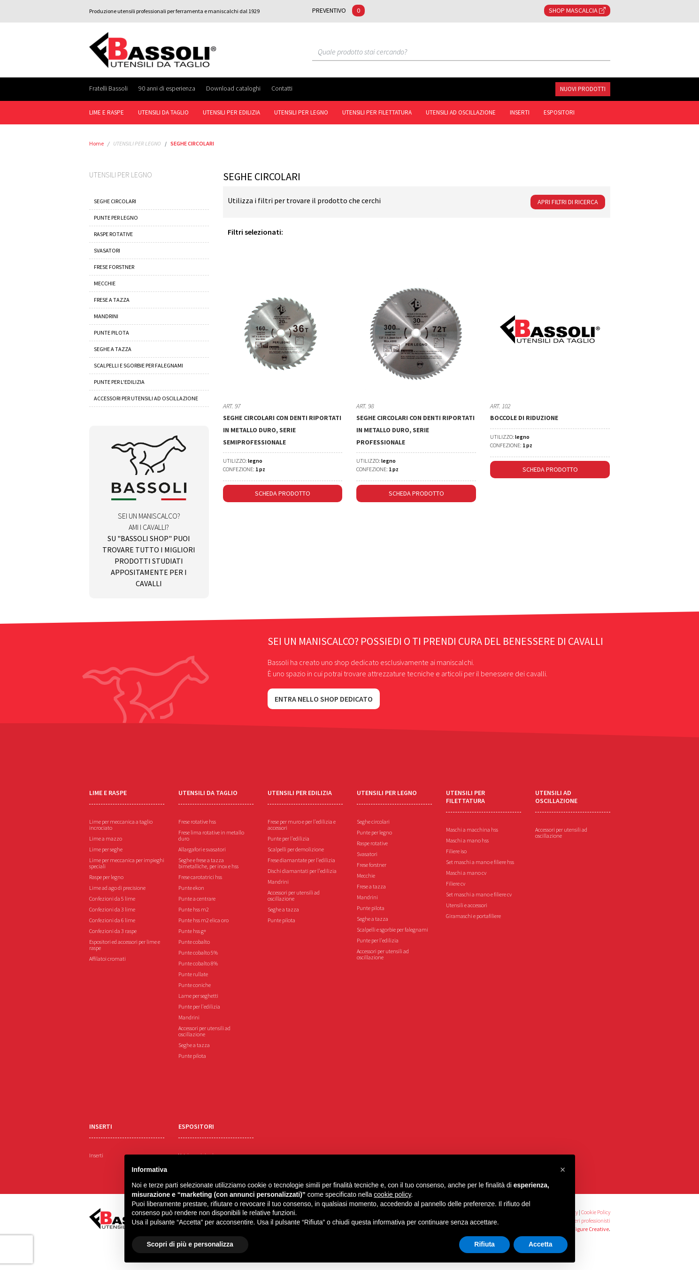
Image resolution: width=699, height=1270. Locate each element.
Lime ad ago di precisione (117, 887)
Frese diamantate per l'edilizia (301, 860)
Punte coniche (194, 984)
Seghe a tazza (194, 1044)
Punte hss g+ (192, 930)
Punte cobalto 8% (198, 963)
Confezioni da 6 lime (112, 920)
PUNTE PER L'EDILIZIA (119, 381)
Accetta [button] (541, 1244)
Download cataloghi (234, 88)
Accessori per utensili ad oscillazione (204, 1031)
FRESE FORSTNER (114, 266)
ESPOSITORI (559, 112)
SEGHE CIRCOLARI (192, 143)
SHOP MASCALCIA (577, 10)
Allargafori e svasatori (202, 849)
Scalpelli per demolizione (296, 849)
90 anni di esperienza (167, 88)
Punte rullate (193, 974)
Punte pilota (192, 1055)
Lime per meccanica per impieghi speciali (126, 863)
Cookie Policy (595, 1212)
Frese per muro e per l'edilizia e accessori (302, 824)
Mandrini (189, 1017)
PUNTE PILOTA (111, 332)
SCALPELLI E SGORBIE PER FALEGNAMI (138, 365)
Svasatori (367, 853)
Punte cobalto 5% (198, 952)
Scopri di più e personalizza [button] (190, 1244)
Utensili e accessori (466, 905)
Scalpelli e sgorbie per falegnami (392, 929)
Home (96, 143)
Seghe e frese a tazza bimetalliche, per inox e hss (208, 863)
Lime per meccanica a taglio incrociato (121, 824)
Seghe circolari (373, 821)
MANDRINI (106, 316)
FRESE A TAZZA (112, 299)
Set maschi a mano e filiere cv (479, 894)
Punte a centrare (196, 898)
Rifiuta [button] (484, 1244)
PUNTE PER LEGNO (116, 217)
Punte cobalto (194, 941)
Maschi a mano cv (466, 872)
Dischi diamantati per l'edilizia (302, 870)
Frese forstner (371, 864)
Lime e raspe (106, 112)
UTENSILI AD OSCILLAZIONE (461, 112)
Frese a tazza (371, 886)
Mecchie (366, 875)
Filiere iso (456, 851)
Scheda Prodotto (282, 493)
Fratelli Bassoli (109, 88)
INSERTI (520, 112)
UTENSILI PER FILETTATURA (377, 112)
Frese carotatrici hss (200, 876)
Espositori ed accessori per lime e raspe (124, 944)
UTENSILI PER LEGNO (301, 112)
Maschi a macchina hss (472, 829)
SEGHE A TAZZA (112, 348)
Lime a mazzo (105, 838)
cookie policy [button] (392, 1194)
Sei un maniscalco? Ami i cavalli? (148, 511)
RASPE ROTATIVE (113, 233)
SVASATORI (107, 250)
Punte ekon (191, 887)
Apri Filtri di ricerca (568, 202)
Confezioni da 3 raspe (113, 930)
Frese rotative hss (197, 821)
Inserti (96, 1155)
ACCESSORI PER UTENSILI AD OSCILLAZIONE (146, 398)
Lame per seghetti (198, 995)
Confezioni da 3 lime (112, 909)
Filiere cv (455, 883)
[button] (562, 1169)
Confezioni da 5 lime (112, 898)
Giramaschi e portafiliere (473, 915)
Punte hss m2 (193, 909)
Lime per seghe (106, 849)
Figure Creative (591, 1228)
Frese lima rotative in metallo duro (211, 835)
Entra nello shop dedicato (324, 699)
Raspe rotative (372, 843)
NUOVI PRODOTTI (583, 89)
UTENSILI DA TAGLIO (163, 112)
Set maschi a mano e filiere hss (480, 861)
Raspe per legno (106, 876)
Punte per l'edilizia (199, 1006)
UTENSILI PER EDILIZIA (231, 112)
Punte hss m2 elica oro (203, 920)
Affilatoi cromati (107, 958)
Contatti (281, 88)
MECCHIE (104, 283)
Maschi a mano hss (467, 840)
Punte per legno (374, 832)
